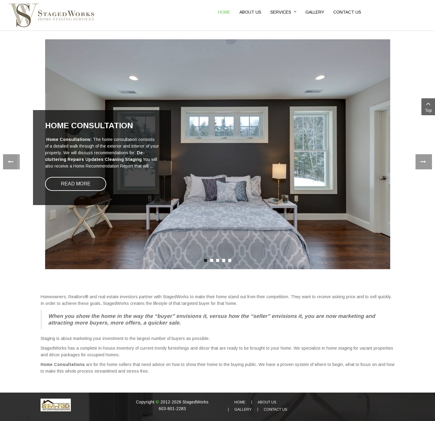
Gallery (243, 409)
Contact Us (275, 409)
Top (428, 106)
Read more (76, 183)
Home (240, 402)
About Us (267, 402)
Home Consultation (89, 125)
